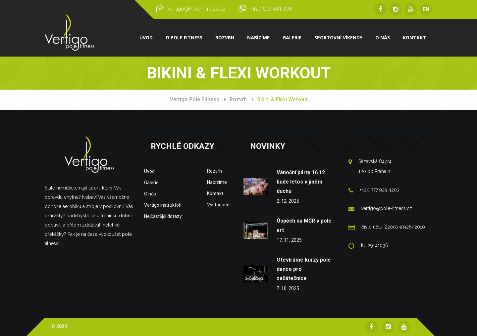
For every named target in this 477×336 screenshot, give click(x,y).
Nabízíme (217, 182)
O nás (150, 193)
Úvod (149, 171)
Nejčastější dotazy (163, 216)
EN (426, 9)
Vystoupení (219, 204)
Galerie (151, 182)
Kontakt (215, 193)
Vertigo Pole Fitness (194, 99)
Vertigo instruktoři (163, 205)
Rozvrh (238, 99)
